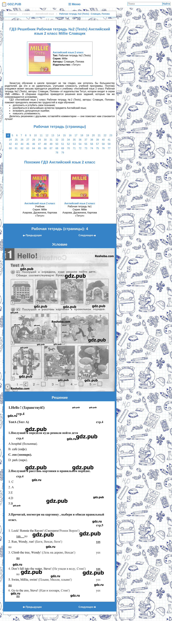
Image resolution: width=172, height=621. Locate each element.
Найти (166, 3)
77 (109, 148)
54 (80, 144)
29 (39, 139)
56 (91, 144)
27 (27, 139)
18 (81, 135)
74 (91, 148)
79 (62, 152)
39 (97, 139)
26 (22, 139)
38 (91, 139)
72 (80, 148)
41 (109, 139)
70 (68, 148)
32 (56, 139)
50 (56, 144)
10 (35, 135)
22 (105, 135)
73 (85, 148)
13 (52, 135)
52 (68, 144)
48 (45, 144)
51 (62, 144)
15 (64, 135)
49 (51, 144)
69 (62, 148)
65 (39, 148)
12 (47, 135)
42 (10, 144)
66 (45, 148)
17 (76, 135)
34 (68, 139)
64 (33, 148)
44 (22, 144)
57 (97, 144)
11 (41, 135)
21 (99, 135)
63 (27, 148)
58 (103, 144)
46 (33, 144)
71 (74, 148)
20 (93, 135)
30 (45, 139)
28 (33, 139)
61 (16, 148)
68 (56, 148)
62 (22, 148)
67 (51, 148)
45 (27, 144)
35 (74, 139)
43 (16, 144)
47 (39, 144)
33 (62, 139)
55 (85, 144)
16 (70, 135)
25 (16, 139)
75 (97, 148)
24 (10, 139)
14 (58, 135)
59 (109, 144)
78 (56, 152)
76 (103, 148)
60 (10, 148)
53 (74, 144)
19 (87, 135)
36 (80, 139)
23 (110, 135)
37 (85, 139)
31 (51, 139)
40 (103, 139)
